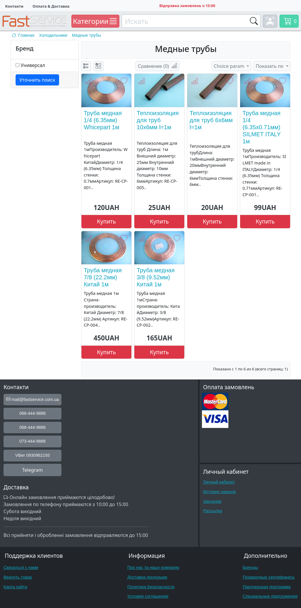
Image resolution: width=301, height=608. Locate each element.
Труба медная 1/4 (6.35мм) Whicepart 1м (103, 120)
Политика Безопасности (150, 587)
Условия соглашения (147, 596)
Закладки (212, 501)
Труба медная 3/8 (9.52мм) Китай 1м (156, 277)
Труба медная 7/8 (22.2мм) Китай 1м (103, 277)
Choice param (229, 66)
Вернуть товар (18, 577)
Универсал (33, 65)
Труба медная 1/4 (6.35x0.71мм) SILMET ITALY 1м (262, 127)
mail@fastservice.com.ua (32, 399)
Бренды (250, 567)
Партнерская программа (267, 587)
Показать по (270, 66)
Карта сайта (15, 587)
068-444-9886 (32, 427)
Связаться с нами (21, 567)
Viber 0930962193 (32, 455)
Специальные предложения (270, 596)
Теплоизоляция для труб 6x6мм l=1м (211, 120)
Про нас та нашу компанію (153, 567)
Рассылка (212, 510)
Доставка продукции (147, 577)
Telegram (32, 470)
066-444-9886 (32, 413)
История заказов (219, 491)
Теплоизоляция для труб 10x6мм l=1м (158, 120)
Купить (106, 221)
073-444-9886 (32, 441)
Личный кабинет (219, 482)
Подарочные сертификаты (269, 577)
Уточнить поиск (37, 80)
